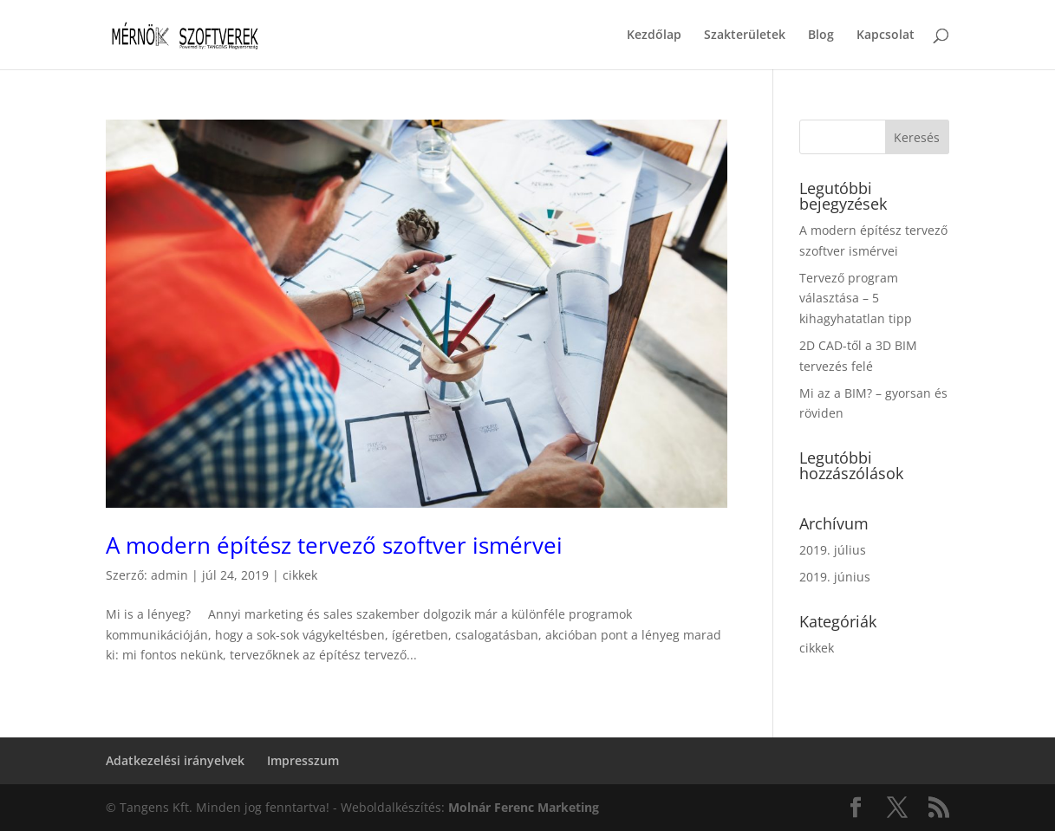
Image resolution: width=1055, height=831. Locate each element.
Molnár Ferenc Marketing (523, 807)
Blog (821, 35)
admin (169, 575)
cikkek (300, 575)
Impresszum (303, 760)
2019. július (832, 550)
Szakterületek (744, 35)
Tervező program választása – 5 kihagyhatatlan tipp (855, 298)
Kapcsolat (885, 35)
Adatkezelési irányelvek (175, 760)
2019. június (834, 576)
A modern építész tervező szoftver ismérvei (334, 545)
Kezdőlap (654, 35)
